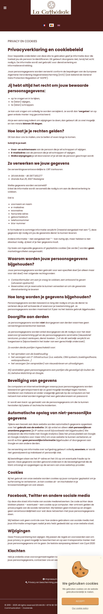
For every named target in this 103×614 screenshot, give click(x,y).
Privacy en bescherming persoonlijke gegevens (53, 582)
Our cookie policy (80, 608)
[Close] (100, 558)
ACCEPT (80, 601)
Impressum (51, 579)
